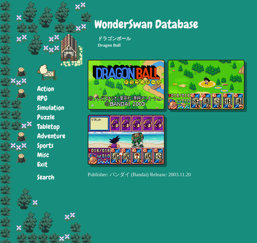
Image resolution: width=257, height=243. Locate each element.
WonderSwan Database (146, 24)
